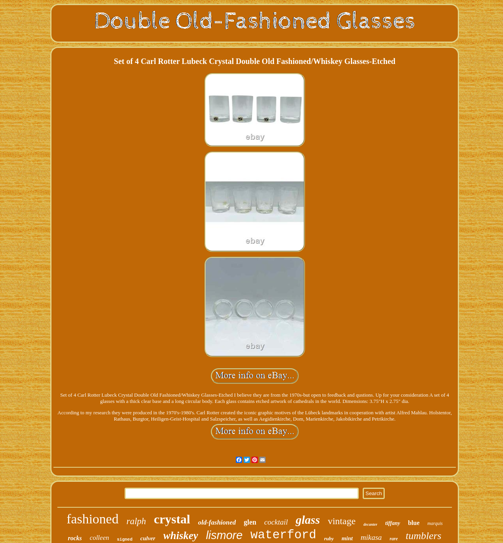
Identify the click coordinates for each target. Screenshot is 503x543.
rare (394, 538)
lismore (224, 535)
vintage (342, 521)
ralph (136, 521)
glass (308, 519)
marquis (435, 523)
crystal (172, 519)
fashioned (93, 519)
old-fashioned (217, 522)
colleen (99, 537)
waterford (283, 535)
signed (124, 539)
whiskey (180, 535)
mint (346, 538)
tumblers (423, 535)
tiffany (392, 523)
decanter (370, 524)
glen (250, 522)
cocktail (276, 522)
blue (413, 522)
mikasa (371, 537)
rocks (75, 538)
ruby (329, 538)
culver (147, 538)
